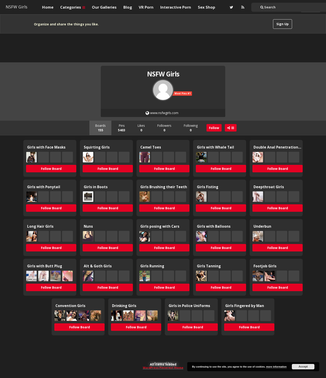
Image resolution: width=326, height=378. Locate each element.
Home (47, 7)
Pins (121, 127)
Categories (72, 7)
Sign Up (282, 24)
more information (276, 366)
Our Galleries (104, 7)
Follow (214, 128)
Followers (164, 127)
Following (191, 127)
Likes (141, 127)
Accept (303, 366)
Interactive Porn (175, 7)
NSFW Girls (16, 7)
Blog (127, 7)
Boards (100, 127)
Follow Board (51, 168)
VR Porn (146, 7)
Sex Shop (206, 7)
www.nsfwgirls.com (162, 113)
